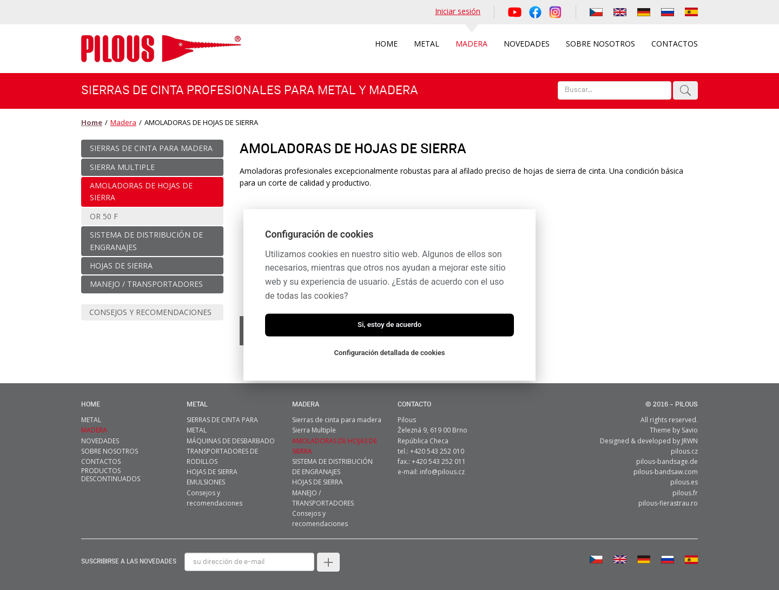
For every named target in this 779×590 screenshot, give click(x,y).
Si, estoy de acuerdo (389, 325)
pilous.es (684, 478)
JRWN (690, 437)
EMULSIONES (206, 478)
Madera (122, 122)
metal (197, 401)
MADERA (305, 401)
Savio (690, 426)
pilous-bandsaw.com (665, 468)
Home (91, 122)
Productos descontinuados (110, 471)
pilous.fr (685, 489)
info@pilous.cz (442, 468)
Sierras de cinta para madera (336, 416)
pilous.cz (684, 448)
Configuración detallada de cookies (389, 353)
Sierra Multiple (314, 426)
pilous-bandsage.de (667, 458)
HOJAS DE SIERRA (212, 468)
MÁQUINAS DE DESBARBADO (231, 437)
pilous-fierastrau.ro (668, 499)
